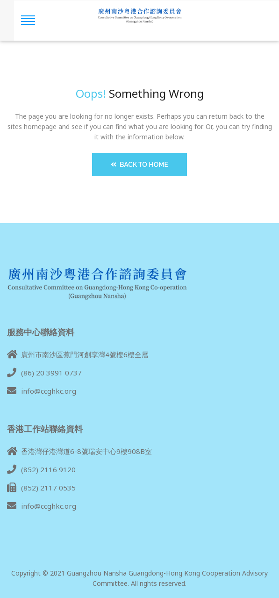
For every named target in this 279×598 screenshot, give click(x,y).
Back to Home (139, 164)
